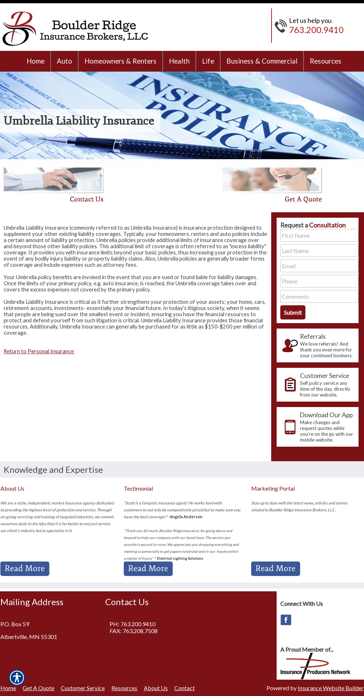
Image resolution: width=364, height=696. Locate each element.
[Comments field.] (319, 296)
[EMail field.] (319, 266)
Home (8, 687)
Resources (124, 687)
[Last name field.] (319, 250)
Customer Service (83, 687)
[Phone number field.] (319, 281)
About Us (156, 687)
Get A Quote (38, 687)
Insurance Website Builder (331, 687)
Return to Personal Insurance (39, 351)
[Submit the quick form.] (292, 312)
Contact (184, 687)
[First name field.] (319, 235)
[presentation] (317, 345)
